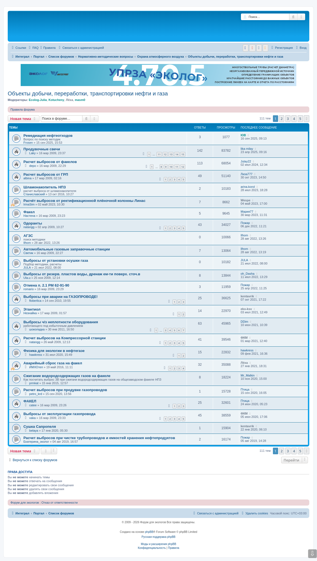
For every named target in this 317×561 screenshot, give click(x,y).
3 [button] (288, 118)
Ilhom (27, 242)
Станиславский (34, 194)
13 (171, 154)
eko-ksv (246, 309)
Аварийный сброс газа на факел (52, 363)
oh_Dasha (247, 273)
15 (182, 154)
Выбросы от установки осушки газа (55, 260)
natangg (28, 227)
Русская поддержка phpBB (158, 536)
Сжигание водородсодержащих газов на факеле (67, 376)
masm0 (80, 99)
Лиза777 (246, 174)
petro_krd (35, 394)
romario (28, 289)
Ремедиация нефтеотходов (47, 135)
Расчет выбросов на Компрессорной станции (64, 338)
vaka (32, 418)
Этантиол (32, 309)
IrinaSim (28, 204)
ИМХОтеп (36, 367)
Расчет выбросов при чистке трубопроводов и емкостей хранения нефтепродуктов (99, 438)
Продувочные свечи (41, 149)
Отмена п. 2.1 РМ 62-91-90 (46, 285)
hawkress (35, 354)
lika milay (247, 148)
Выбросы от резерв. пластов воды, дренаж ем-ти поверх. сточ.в (81, 274)
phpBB (149, 531)
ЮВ (243, 135)
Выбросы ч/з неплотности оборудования (60, 322)
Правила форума (22, 109)
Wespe (245, 200)
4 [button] (294, 118)
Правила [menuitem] (48, 48)
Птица (245, 389)
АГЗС (28, 236)
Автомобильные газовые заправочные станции (66, 249)
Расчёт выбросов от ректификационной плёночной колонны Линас (84, 201)
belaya (33, 430)
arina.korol (248, 186)
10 (171, 167)
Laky (32, 153)
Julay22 (246, 161)
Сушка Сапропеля (39, 426)
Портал (38, 56)
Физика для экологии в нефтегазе (54, 351)
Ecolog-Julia (38, 99)
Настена (29, 215)
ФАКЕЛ (29, 401)
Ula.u (27, 277)
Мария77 (247, 211)
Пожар (245, 223)
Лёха (69, 99)
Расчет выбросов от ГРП (45, 174)
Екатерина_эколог (36, 441)
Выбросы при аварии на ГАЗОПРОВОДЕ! (60, 297)
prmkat (34, 383)
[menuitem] (33, 47)
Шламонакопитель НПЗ (44, 187)
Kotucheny (56, 99)
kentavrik (247, 296)
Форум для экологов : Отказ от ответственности (44, 502)
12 (165, 154)
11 (159, 154)
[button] (306, 118)
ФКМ (244, 337)
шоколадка (37, 329)
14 (176, 154)
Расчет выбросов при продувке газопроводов (65, 390)
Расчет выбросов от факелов (50, 162)
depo (32, 165)
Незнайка (30, 313)
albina (27, 178)
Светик (28, 253)
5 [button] (300, 118)
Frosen (28, 142)
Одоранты (32, 223)
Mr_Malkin (248, 375)
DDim (244, 321)
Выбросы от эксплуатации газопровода (59, 414)
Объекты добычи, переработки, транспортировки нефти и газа (88, 93)
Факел (29, 212)
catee (33, 405)
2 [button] (282, 118)
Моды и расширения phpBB (158, 544)
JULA (27, 267)
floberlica (35, 300)
